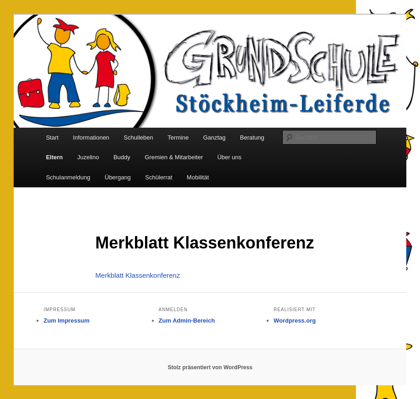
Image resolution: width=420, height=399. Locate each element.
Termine (177, 137)
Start (52, 137)
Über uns (229, 157)
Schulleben (138, 137)
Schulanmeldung (68, 177)
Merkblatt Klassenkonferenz (137, 275)
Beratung (252, 137)
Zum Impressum (66, 320)
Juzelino (88, 157)
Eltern (54, 157)
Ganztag (214, 137)
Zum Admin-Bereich (187, 320)
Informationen (91, 137)
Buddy (121, 157)
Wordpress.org (295, 320)
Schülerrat (158, 177)
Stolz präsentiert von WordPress (209, 367)
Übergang (118, 177)
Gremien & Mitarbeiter (174, 157)
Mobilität (198, 177)
